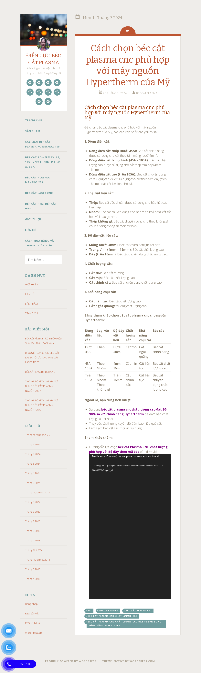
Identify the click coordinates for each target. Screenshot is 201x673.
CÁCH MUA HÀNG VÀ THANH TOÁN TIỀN (39, 243)
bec (90, 610)
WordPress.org (33, 632)
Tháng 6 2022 (32, 502)
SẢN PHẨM (32, 131)
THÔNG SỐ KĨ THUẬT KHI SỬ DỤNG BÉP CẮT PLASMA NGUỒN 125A (41, 405)
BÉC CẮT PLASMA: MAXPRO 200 (37, 180)
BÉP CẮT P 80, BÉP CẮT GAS (41, 206)
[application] (130, 526)
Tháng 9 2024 (32, 454)
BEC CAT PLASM (109, 610)
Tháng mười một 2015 (37, 559)
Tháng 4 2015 (32, 579)
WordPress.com (142, 661)
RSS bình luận (33, 623)
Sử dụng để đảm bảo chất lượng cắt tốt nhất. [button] (128, 414)
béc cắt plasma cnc (139, 610)
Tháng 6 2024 (32, 463)
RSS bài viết (31, 613)
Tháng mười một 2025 (37, 435)
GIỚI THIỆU (33, 219)
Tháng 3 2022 (32, 511)
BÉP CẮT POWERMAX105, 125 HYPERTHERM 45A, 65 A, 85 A (42, 162)
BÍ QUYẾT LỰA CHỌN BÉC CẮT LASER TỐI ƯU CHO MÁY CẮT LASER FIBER (42, 357)
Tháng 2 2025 (32, 444)
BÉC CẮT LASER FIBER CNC (40, 372)
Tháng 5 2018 (32, 540)
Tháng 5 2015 (32, 569)
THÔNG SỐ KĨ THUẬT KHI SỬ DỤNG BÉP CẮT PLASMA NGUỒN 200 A (41, 386)
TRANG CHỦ (33, 120)
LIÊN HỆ (30, 230)
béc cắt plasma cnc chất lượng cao (113, 616)
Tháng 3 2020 (32, 521)
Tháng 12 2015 (33, 550)
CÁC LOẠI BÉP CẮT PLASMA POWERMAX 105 (42, 144)
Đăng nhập (31, 604)
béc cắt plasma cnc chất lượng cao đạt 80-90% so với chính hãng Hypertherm (125, 623)
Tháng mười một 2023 (37, 492)
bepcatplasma (146, 93)
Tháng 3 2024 (32, 483)
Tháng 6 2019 (32, 531)
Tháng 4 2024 (32, 473)
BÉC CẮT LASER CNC (39, 193)
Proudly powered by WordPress (70, 661)
